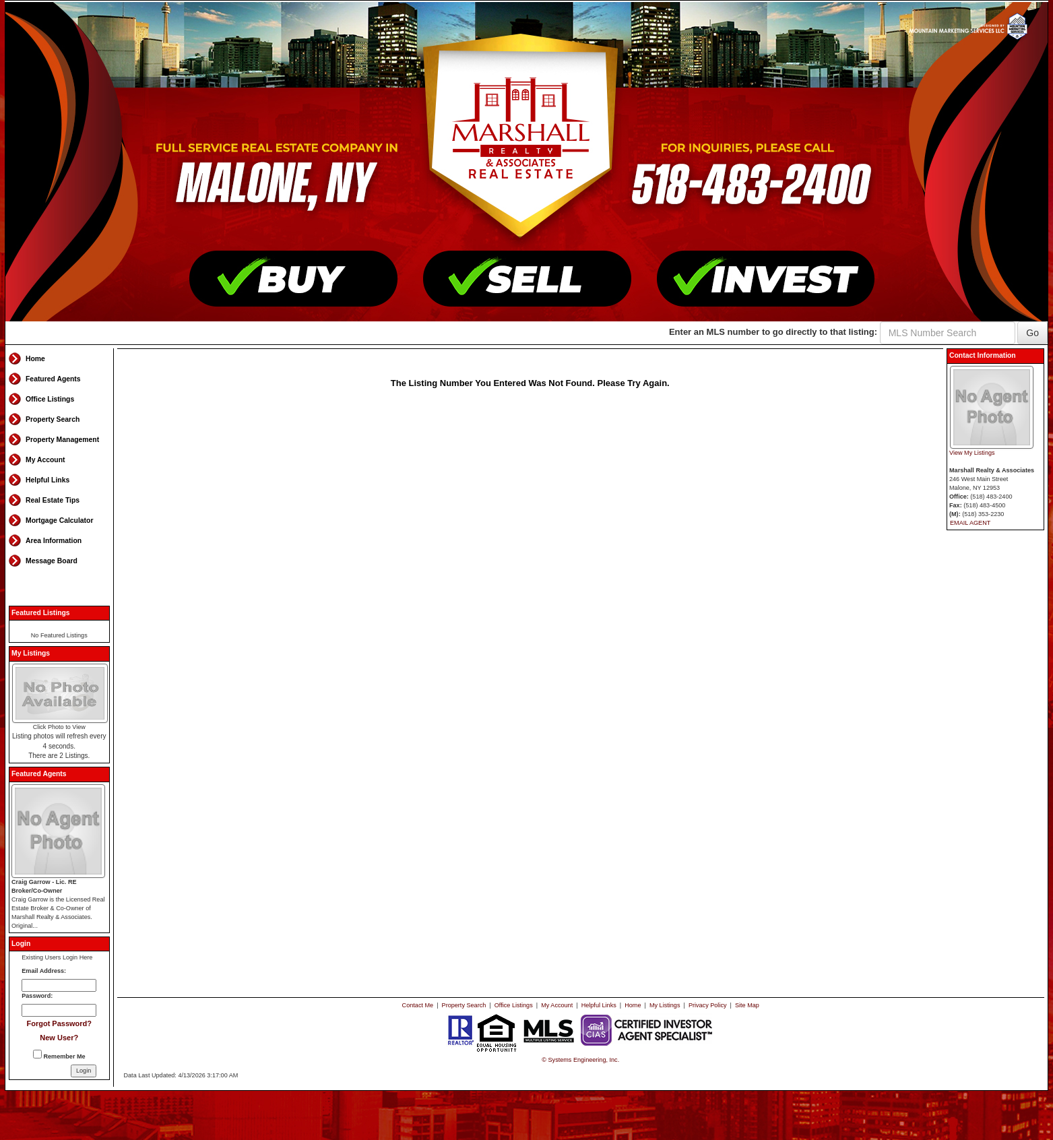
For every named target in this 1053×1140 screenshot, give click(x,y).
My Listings (664, 1005)
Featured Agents (53, 379)
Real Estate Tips (52, 500)
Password (36, 995)
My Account (45, 460)
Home (35, 358)
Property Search (52, 419)
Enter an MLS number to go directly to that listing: (773, 332)
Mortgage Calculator (59, 520)
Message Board (51, 561)
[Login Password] (59, 1010)
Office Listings (50, 399)
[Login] (83, 1071)
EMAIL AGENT (970, 522)
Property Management (62, 439)
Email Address (43, 971)
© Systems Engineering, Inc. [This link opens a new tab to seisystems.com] (580, 1059)
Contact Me (418, 1005)
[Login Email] (59, 985)
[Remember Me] (37, 1054)
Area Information (54, 540)
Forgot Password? (59, 1023)
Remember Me (59, 1055)
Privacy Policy (708, 1005)
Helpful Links (47, 480)
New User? (59, 1038)
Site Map (747, 1005)
